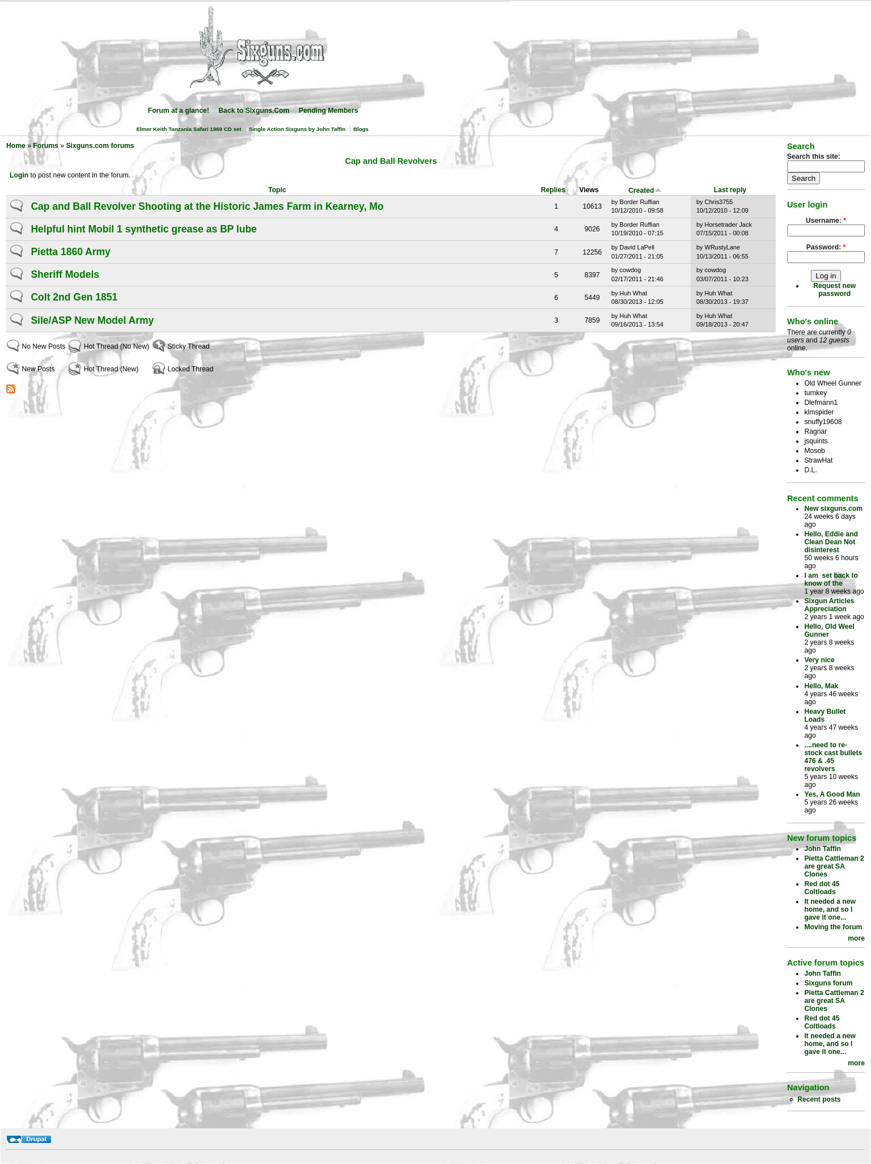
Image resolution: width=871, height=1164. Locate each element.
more (856, 938)
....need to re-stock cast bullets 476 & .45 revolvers (833, 757)
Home (16, 146)
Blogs (361, 129)
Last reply (730, 190)
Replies (553, 190)
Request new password (834, 290)
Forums (45, 146)
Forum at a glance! (178, 111)
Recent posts (818, 1099)
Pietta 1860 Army (70, 251)
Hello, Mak (821, 686)
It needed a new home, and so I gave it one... (830, 909)
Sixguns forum (828, 983)
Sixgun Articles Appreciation (829, 605)
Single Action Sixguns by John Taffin (297, 129)
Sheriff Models (65, 274)
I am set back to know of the (831, 579)
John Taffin (822, 849)
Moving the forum (833, 927)
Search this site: (813, 156)
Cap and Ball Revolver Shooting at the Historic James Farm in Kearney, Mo (207, 206)
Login (19, 175)
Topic (277, 190)
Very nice (819, 660)
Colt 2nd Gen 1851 (74, 297)
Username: (826, 221)
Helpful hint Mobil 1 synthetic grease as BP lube (143, 229)
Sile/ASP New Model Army (92, 320)
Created (644, 190)
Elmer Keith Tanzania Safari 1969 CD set (188, 129)
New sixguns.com (833, 509)
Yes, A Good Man (832, 794)
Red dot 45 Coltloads (821, 888)
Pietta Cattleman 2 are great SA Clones (834, 866)
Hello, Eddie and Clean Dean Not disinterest (831, 542)
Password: (826, 247)
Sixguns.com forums (100, 146)
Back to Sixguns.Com (253, 111)
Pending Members (328, 111)
